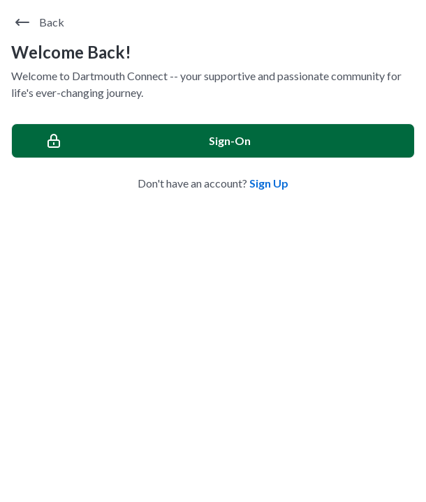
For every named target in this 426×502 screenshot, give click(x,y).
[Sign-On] (213, 140)
